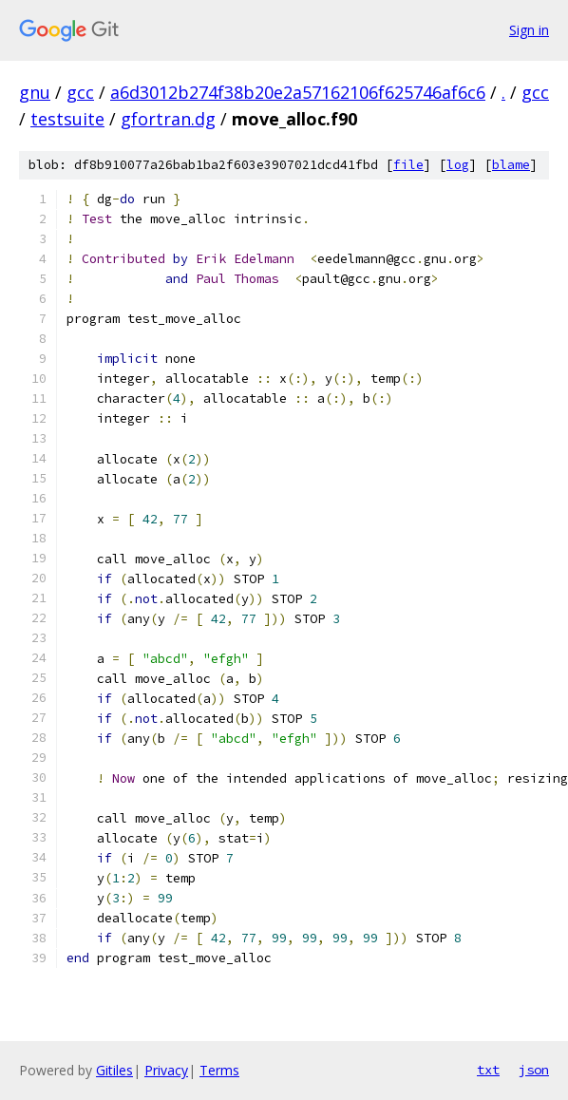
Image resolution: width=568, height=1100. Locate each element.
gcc (80, 92)
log (457, 165)
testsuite (67, 118)
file (408, 165)
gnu (34, 92)
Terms (219, 1070)
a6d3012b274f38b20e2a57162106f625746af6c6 (297, 92)
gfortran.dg (168, 118)
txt (488, 1069)
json (534, 1069)
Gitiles (114, 1070)
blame (511, 165)
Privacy (166, 1070)
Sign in (529, 30)
